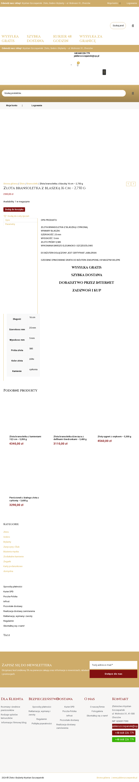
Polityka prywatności (42, 723)
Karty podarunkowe (12, 566)
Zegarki (7, 561)
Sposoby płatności (12, 586)
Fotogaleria (97, 711)
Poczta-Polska (10, 596)
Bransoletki (32, 183)
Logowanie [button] (132, 3)
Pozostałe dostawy (12, 606)
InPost (6, 601)
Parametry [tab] (10, 224)
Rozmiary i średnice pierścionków (10, 708)
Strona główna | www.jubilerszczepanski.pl (117, 778)
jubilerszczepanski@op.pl (86, 56)
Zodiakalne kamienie (13, 556)
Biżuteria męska (11, 551)
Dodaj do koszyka (14, 209)
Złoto (6, 532)
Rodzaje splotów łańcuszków (9, 716)
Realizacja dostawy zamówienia (19, 611)
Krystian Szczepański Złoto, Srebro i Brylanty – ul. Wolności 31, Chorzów (56, 3)
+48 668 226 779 (82, 53)
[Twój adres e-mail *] (113, 665)
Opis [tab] (7, 220)
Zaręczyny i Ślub (11, 547)
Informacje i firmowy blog (13, 722)
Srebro (6, 537)
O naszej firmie (97, 707)
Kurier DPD (8, 591)
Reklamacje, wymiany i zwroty (17, 616)
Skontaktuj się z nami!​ (14, 626)
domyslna (8, 571)
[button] (104, 72)
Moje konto (110, 3)
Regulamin (8, 621)
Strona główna (10, 183)
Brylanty (7, 542)
